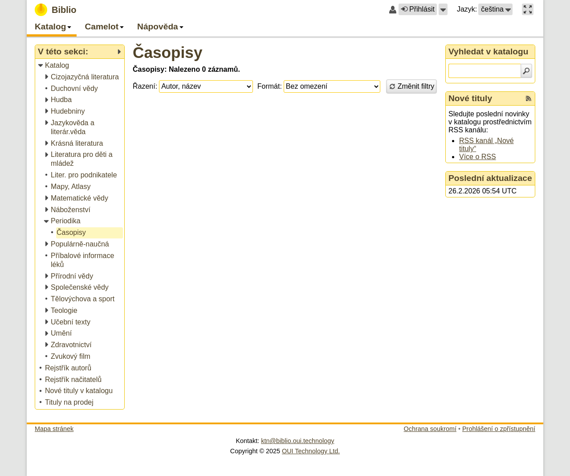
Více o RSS (477, 156)
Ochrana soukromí (430, 428)
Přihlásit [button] (418, 9)
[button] (443, 9)
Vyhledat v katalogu (488, 51)
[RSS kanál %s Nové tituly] (528, 98)
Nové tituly (470, 98)
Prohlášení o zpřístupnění (498, 428)
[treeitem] (80, 65)
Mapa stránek (54, 428)
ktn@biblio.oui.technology (297, 440)
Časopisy (167, 52)
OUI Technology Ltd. (311, 451)
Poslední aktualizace (490, 178)
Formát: (269, 86)
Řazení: (145, 86)
